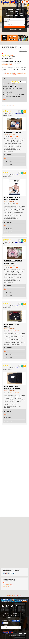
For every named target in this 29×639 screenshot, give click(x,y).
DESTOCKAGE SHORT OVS (13, 132)
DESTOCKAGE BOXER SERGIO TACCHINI (12, 198)
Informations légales (13, 615)
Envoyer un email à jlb (8, 105)
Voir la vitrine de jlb (7, 64)
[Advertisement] (14, 471)
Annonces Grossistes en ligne (14, 595)
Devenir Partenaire (12, 613)
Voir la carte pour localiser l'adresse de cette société (14, 73)
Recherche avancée (14, 30)
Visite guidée (6, 586)
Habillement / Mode (19, 113)
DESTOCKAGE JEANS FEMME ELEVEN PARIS (12, 387)
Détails (11, 55)
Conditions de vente (7, 617)
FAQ (4, 582)
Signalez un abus (23, 51)
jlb (5, 99)
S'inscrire (4, 615)
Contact (4, 613)
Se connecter (21, 613)
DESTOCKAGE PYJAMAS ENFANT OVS (13, 262)
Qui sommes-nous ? (8, 584)
